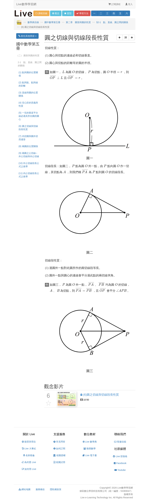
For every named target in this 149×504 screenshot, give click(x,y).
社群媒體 (120, 448)
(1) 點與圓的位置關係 (28, 74)
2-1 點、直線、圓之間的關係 (30, 64)
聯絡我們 (120, 434)
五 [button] (120, 13)
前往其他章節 (27, 36)
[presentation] (63, 71)
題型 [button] (68, 13)
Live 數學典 (90, 441)
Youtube (120, 470)
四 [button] (114, 13)
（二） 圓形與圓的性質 (28, 55)
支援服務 (59, 434)
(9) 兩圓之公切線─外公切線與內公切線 (29, 155)
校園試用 (59, 462)
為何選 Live (29, 462)
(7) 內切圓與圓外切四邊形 (28, 138)
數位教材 (89, 434)
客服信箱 (120, 441)
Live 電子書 (90, 455)
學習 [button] (82, 13)
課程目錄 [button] (41, 13)
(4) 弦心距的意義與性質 (28, 104)
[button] (119, 37)
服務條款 (40, 489)
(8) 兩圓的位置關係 (28, 146)
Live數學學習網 (26, 4)
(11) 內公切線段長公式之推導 (29, 175)
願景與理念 (29, 441)
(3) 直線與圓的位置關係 (28, 94)
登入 (129, 4)
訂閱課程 (114, 4)
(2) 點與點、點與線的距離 (28, 84)
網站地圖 (25, 489)
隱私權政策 (55, 489)
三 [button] (107, 13)
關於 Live (29, 434)
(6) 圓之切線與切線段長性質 (28, 128)
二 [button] (101, 13)
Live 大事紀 (29, 448)
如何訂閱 (59, 448)
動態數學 (90, 448)
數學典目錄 (33, 22)
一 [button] (94, 13)
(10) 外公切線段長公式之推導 (29, 165)
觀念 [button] (55, 13)
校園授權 (59, 455)
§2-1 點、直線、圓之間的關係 (112, 22)
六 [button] (127, 13)
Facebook (120, 463)
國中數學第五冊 (52, 22)
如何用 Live (29, 469)
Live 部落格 (120, 456)
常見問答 (59, 441)
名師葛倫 (29, 455)
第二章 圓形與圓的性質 (78, 22)
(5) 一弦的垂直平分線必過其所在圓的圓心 (29, 116)
